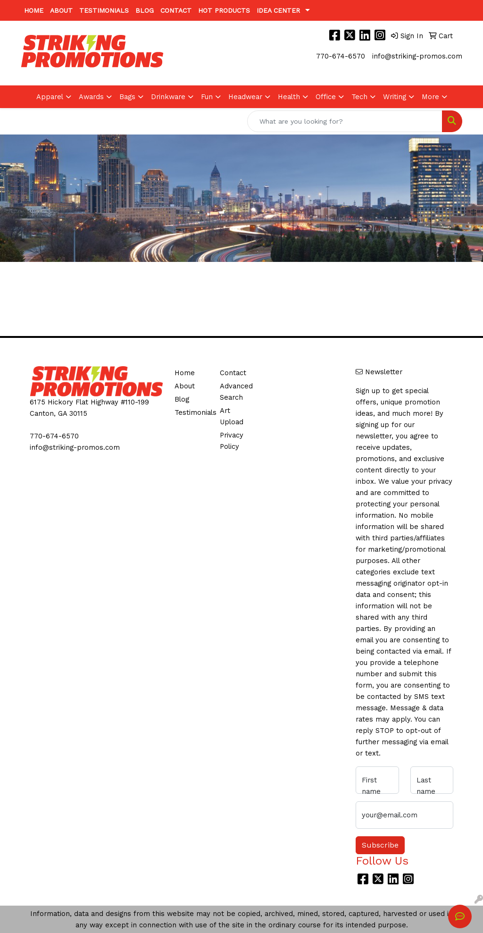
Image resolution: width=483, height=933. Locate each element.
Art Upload (231, 416)
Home (33, 10)
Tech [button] (359, 96)
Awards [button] (91, 96)
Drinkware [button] (168, 96)
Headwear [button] (245, 96)
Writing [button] (394, 96)
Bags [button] (127, 96)
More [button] (430, 96)
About (61, 10)
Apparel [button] (49, 96)
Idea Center (278, 10)
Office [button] (326, 96)
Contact (176, 10)
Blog (144, 10)
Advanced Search (236, 392)
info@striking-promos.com (417, 56)
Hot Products (224, 10)
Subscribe (380, 845)
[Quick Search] (344, 121)
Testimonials (104, 10)
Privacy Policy (231, 441)
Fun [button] (207, 96)
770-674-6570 (340, 56)
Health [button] (289, 96)
